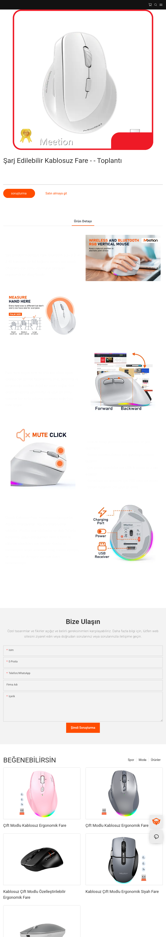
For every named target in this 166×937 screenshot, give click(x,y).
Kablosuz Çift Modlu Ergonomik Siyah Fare (122, 891)
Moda (142, 760)
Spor (131, 760)
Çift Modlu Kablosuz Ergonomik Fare (34, 825)
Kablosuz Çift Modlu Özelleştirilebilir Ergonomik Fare (34, 894)
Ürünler (156, 760)
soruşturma (19, 193)
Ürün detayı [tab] (83, 221)
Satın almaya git (56, 193)
